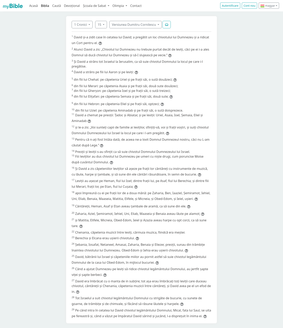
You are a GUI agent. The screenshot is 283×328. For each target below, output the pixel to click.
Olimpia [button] (118, 6)
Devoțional (72, 6)
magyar (267, 5)
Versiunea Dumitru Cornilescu (134, 24)
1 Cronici (81, 24)
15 (100, 24)
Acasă (33, 6)
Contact (136, 6)
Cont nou (249, 5)
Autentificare (230, 5)
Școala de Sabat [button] (95, 6)
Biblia (45, 6)
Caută (56, 6)
